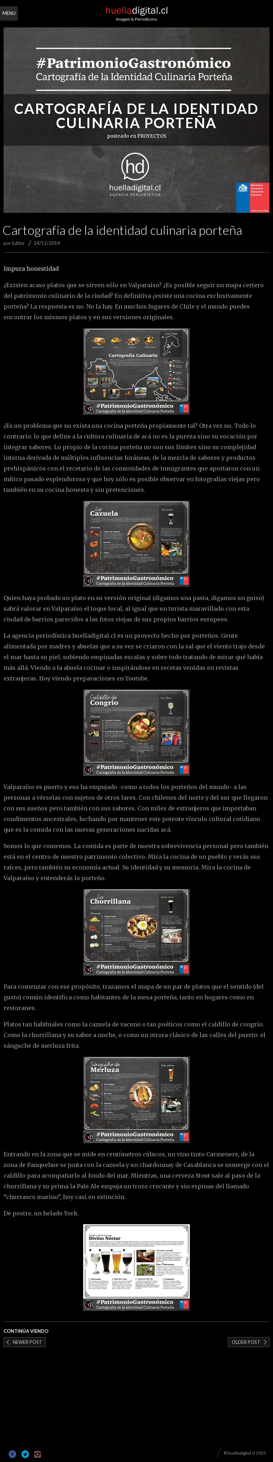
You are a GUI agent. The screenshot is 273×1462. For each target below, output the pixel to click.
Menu (9, 13)
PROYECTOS (151, 136)
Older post (246, 1342)
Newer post (27, 1342)
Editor (18, 243)
